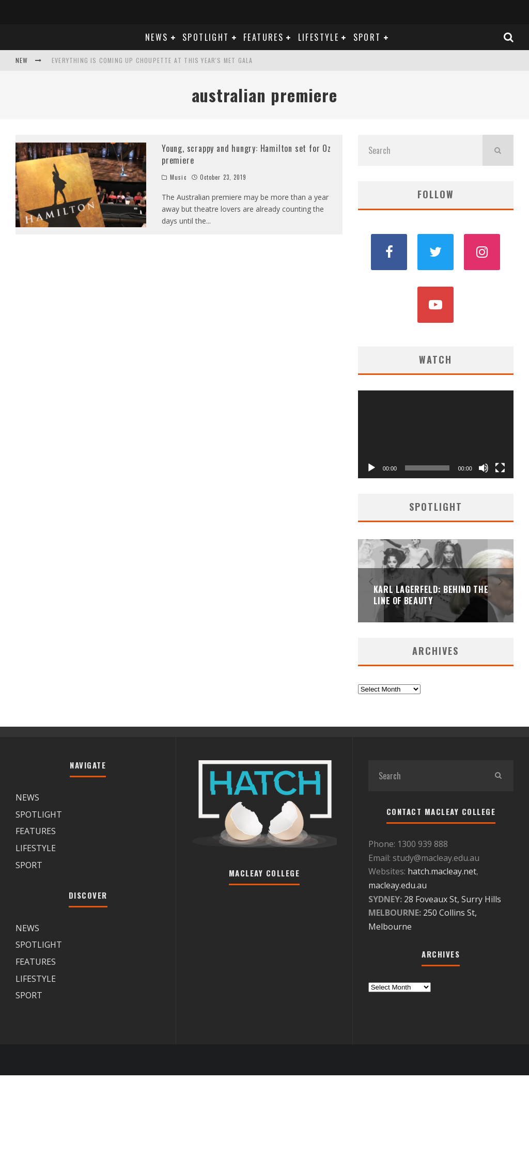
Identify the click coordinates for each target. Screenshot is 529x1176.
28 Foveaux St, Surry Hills (452, 899)
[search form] (420, 150)
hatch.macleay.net (442, 871)
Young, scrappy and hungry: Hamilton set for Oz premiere (246, 154)
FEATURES (263, 37)
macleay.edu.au (397, 885)
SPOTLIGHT (205, 37)
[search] (498, 150)
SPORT (367, 37)
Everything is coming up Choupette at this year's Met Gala (152, 60)
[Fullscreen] (500, 468)
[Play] (371, 468)
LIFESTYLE (318, 37)
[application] (436, 434)
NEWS (156, 37)
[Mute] (483, 468)
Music (178, 177)
